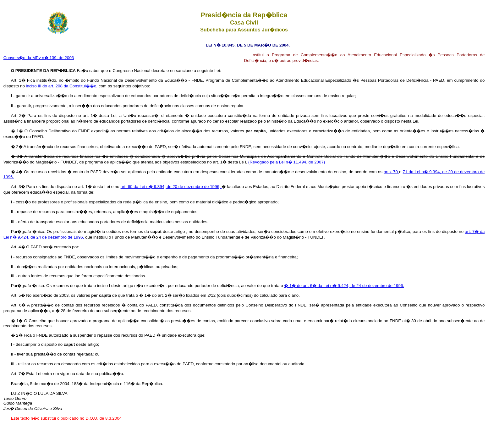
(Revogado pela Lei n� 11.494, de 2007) (286, 162)
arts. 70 (391, 171)
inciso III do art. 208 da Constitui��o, (62, 86)
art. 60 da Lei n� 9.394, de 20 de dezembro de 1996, (171, 186)
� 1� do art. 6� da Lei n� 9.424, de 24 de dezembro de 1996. (344, 285)
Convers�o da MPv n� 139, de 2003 (38, 57)
